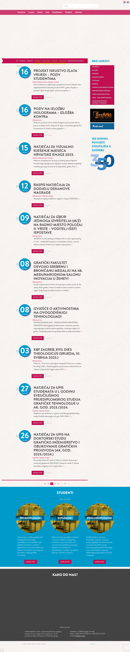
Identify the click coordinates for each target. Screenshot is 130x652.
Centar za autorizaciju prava (103, 87)
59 (48, 484)
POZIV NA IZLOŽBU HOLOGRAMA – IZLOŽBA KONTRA (54, 112)
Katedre (95, 70)
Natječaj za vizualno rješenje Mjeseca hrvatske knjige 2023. (54, 150)
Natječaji (30, 61)
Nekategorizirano (43, 82)
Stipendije (37, 61)
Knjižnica (95, 67)
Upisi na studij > (65, 499)
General (19, 66)
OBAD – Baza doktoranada (101, 98)
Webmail (95, 84)
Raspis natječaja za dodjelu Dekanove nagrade (52, 188)
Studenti (54, 61)
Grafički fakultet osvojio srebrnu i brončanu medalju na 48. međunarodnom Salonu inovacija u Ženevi (58, 270)
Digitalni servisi (98, 77)
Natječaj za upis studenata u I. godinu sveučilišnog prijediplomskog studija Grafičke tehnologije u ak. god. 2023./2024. (57, 397)
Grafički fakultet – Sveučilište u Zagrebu (30, 5)
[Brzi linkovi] (2, 650)
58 (45, 484)
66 (65, 484)
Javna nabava (46, 61)
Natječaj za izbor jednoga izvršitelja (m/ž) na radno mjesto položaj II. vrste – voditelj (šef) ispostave (58, 224)
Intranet (95, 74)
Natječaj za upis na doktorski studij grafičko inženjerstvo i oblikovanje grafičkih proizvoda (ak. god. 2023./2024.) (57, 444)
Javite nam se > (65, 627)
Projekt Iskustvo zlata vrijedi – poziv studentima (55, 74)
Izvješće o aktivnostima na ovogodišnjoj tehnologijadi (56, 312)
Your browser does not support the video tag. (102, 115)
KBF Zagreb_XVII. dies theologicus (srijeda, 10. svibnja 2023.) (57, 353)
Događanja (62, 61)
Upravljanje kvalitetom (101, 94)
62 (58, 484)
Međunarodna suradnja (76, 61)
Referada (23, 61)
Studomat (95, 81)
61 (55, 484)
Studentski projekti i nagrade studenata (99, 102)
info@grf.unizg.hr (80, 636)
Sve (17, 61)
